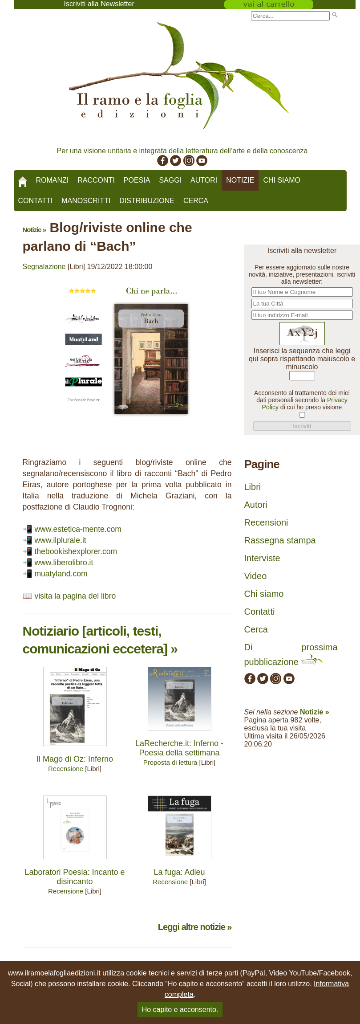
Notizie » (34, 229)
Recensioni (266, 522)
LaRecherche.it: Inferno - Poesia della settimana (179, 748)
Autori (203, 180)
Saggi (170, 180)
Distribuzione (146, 200)
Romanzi (52, 180)
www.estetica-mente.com (77, 529)
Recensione (65, 768)
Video (255, 576)
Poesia (137, 180)
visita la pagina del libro (75, 596)
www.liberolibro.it (63, 562)
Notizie (240, 180)
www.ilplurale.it (60, 540)
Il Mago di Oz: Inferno (74, 759)
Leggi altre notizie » (195, 927)
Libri (252, 487)
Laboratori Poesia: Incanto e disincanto (74, 877)
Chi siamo (281, 180)
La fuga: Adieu (179, 872)
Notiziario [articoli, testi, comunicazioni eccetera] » (100, 640)
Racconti (96, 180)
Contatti (35, 200)
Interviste (262, 558)
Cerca (195, 200)
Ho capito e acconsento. (180, 1009)
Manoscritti (85, 200)
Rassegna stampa (280, 540)
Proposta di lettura (170, 762)
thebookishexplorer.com (75, 551)
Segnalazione (44, 266)
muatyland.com (60, 573)
